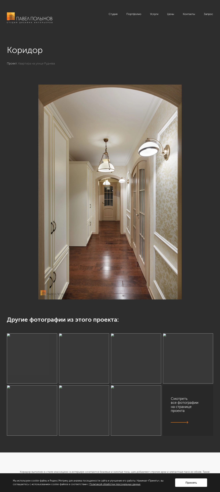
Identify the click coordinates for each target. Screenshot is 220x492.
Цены (170, 14)
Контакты (189, 14)
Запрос (208, 14)
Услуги (154, 14)
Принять (191, 482)
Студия (113, 14)
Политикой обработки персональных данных (114, 484)
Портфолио (133, 14)
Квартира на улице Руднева (36, 63)
